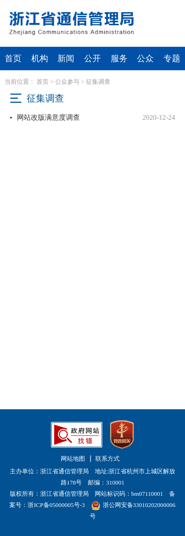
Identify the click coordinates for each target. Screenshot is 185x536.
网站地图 (73, 458)
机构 (39, 58)
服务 (119, 58)
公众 (145, 58)
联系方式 (107, 458)
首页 (13, 58)
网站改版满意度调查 (48, 117)
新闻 (65, 58)
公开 (92, 58)
